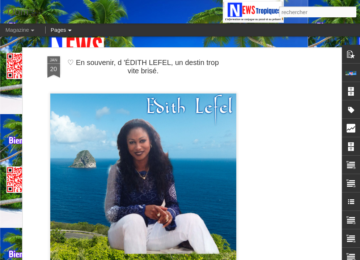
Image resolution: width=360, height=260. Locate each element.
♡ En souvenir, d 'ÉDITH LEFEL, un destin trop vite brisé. (143, 66)
